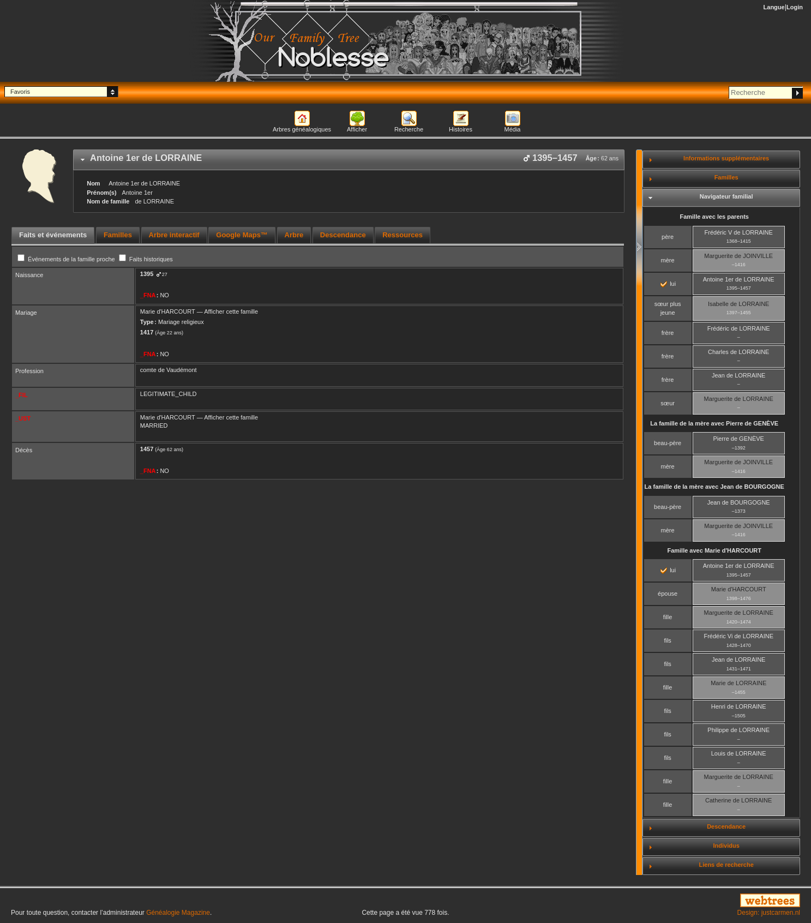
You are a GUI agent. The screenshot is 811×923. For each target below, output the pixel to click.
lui (668, 283)
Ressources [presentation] (402, 235)
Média (512, 129)
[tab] (348, 159)
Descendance (726, 826)
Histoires (460, 129)
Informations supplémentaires (726, 158)
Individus (726, 845)
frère (668, 332)
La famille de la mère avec (714, 423)
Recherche (408, 129)
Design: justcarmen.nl (768, 912)
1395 (146, 274)
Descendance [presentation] (343, 235)
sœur (667, 403)
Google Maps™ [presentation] (242, 235)
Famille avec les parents (714, 216)
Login (794, 7)
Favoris (20, 91)
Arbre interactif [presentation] (174, 235)
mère (668, 260)
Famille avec (714, 550)
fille (667, 617)
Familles (726, 177)
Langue (774, 7)
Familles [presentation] (118, 235)
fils (667, 640)
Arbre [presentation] (294, 235)
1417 (146, 332)
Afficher (357, 129)
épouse (667, 593)
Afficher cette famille (231, 311)
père (668, 236)
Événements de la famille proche (67, 259)
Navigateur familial (726, 196)
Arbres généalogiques (302, 129)
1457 (146, 449)
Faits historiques (146, 259)
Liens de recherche (726, 864)
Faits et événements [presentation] (53, 235)
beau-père (667, 443)
